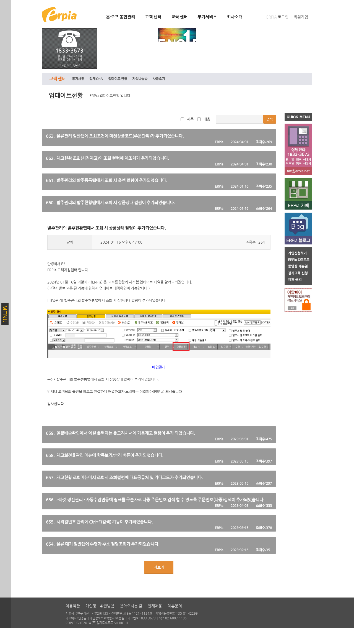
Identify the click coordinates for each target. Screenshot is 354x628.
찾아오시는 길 (131, 606)
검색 (270, 119)
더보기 (158, 567)
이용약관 (73, 606)
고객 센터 (153, 16)
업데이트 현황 (117, 79)
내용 (203, 119)
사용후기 (159, 79)
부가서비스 (207, 16)
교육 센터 (179, 16)
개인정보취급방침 (99, 606)
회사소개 (234, 16)
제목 (187, 119)
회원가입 (301, 17)
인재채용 (155, 606)
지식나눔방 (139, 79)
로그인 (283, 17)
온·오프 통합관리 (120, 16)
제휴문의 (175, 606)
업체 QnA (96, 79)
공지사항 (78, 79)
